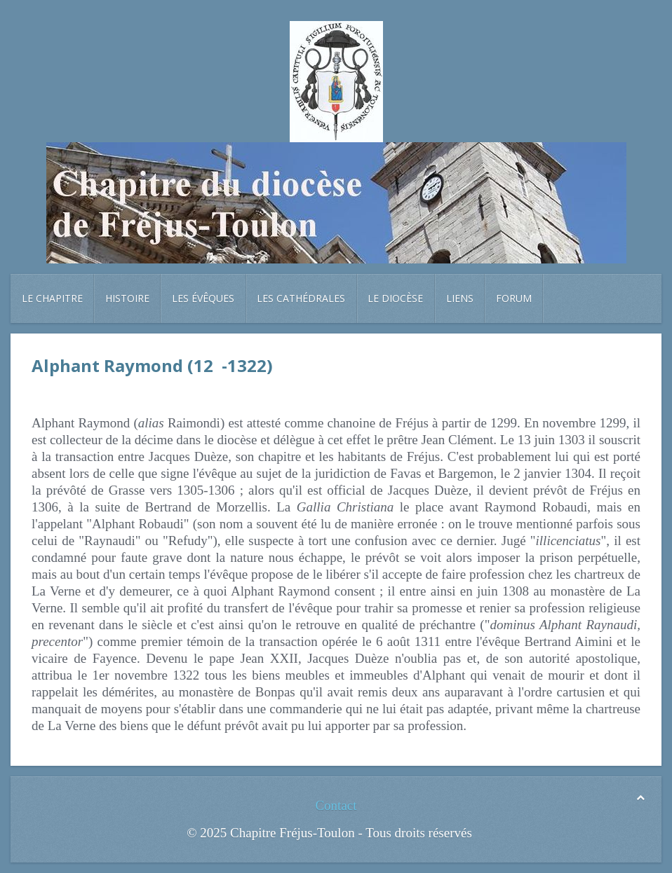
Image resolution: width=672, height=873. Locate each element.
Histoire (127, 298)
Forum (514, 298)
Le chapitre (52, 298)
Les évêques (203, 298)
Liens (459, 298)
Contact (335, 805)
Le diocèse (395, 298)
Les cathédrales (301, 298)
